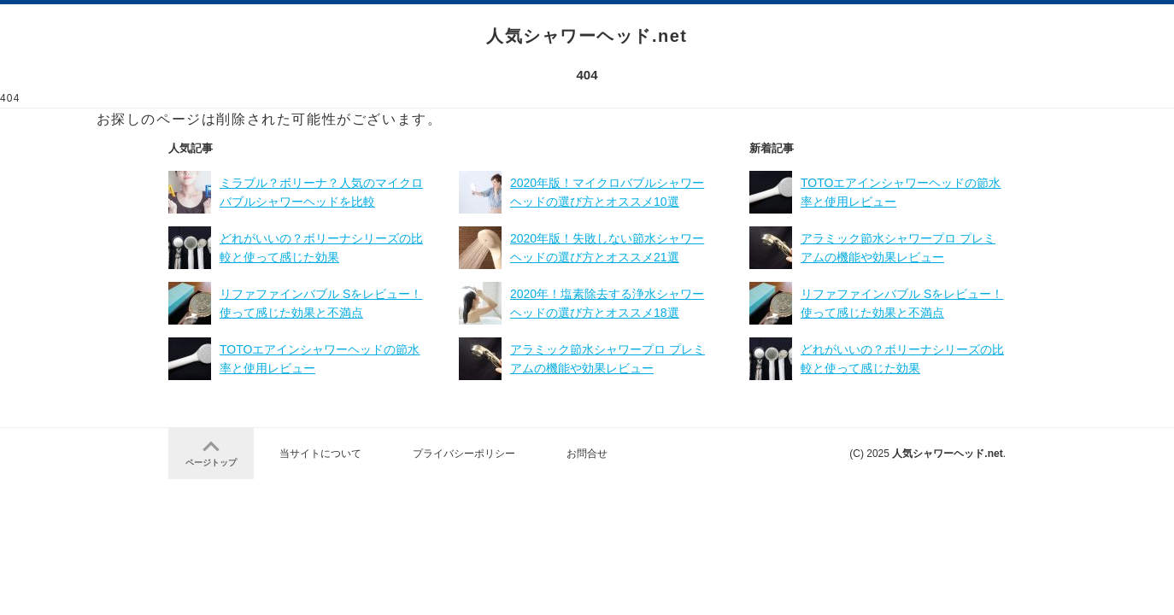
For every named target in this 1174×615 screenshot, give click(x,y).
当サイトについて (320, 454)
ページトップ (211, 451)
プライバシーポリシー (464, 454)
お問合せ (587, 454)
